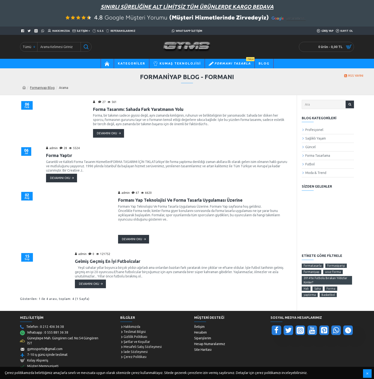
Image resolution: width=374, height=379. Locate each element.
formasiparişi (336, 265)
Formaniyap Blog (42, 88)
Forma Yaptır (59, 155)
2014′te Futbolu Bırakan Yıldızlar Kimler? (325, 280)
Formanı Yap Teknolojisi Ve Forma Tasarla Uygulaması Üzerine (180, 200)
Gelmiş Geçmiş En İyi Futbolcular (107, 261)
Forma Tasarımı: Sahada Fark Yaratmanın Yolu (138, 109)
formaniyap (311, 271)
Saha (317, 288)
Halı (306, 288)
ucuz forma (333, 271)
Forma (331, 288)
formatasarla (313, 265)
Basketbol (328, 294)
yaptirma (310, 294)
